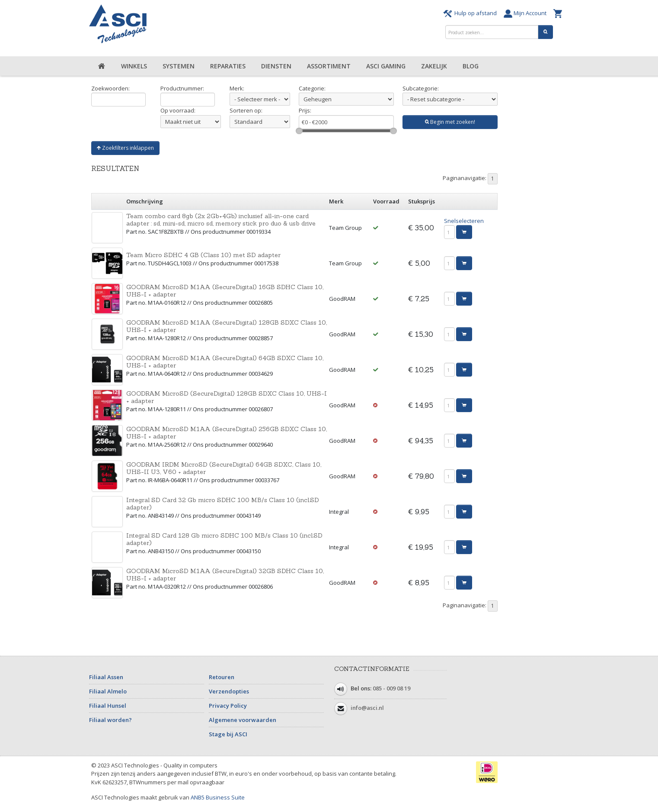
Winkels (134, 66)
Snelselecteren (464, 221)
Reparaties (228, 66)
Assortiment (329, 66)
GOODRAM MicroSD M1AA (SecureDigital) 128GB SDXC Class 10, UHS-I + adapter (226, 326)
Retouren (221, 677)
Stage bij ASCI (228, 734)
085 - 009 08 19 (391, 688)
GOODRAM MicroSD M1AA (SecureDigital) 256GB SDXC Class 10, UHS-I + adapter (226, 432)
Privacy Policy (228, 705)
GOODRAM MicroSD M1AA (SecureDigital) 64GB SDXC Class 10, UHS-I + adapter (224, 361)
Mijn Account (526, 13)
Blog (471, 66)
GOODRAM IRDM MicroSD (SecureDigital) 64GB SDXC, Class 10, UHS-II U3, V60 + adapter (223, 468)
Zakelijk (434, 66)
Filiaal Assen (106, 677)
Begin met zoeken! (450, 122)
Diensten (276, 66)
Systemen (179, 66)
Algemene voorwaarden (242, 720)
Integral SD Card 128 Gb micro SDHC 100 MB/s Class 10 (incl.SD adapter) (224, 539)
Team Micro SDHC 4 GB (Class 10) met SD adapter (203, 255)
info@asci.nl (367, 708)
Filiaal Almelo (108, 691)
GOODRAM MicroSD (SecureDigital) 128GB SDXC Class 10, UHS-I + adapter (226, 397)
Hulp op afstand (471, 13)
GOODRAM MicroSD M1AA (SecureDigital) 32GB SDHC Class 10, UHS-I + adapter (225, 574)
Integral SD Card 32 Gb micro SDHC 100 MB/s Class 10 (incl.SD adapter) (222, 503)
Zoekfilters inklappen (125, 147)
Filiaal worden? (110, 720)
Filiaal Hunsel (107, 705)
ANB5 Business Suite (218, 797)
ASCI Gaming (386, 66)
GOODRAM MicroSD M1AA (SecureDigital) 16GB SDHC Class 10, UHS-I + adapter (224, 290)
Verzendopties (229, 691)
